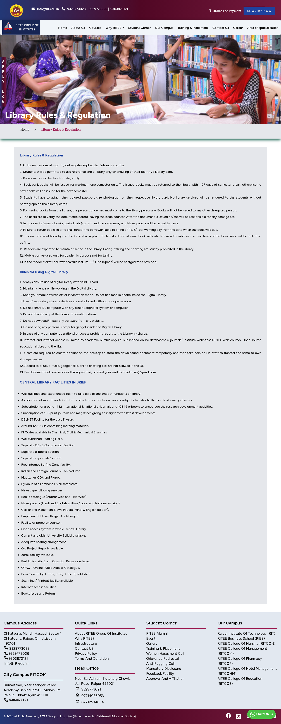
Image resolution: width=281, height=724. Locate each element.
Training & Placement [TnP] (163, 648)
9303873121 (119, 9)
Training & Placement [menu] (193, 28)
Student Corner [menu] (139, 28)
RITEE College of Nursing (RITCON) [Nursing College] (246, 643)
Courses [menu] (95, 28)
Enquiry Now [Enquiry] (259, 11)
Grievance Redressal (162, 658)
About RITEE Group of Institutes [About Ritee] (101, 633)
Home (24, 129)
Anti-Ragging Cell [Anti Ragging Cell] (160, 663)
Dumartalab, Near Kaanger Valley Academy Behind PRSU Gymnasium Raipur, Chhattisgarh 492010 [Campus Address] (32, 690)
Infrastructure (86, 643)
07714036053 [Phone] (90, 695)
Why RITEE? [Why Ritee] (84, 638)
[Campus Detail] (33, 700)
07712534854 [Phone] (90, 702)
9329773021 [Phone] (88, 689)
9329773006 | (99, 9)
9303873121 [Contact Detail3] (16, 658)
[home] (16, 10)
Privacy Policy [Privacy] (86, 653)
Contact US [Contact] (84, 648)
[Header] (21, 27)
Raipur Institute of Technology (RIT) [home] (246, 633)
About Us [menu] (78, 28)
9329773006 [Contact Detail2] (16, 653)
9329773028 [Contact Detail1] (17, 648)
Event (151, 638)
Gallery (151, 643)
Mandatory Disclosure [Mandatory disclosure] (163, 668)
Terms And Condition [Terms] (92, 658)
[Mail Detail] (33, 664)
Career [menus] (238, 28)
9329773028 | (77, 9)
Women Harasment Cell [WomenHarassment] (165, 653)
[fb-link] (228, 716)
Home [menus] (62, 28)
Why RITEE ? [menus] (114, 28)
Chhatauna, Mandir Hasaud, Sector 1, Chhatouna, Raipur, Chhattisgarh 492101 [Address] (33, 638)
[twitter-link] (238, 716)
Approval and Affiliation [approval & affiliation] (165, 678)
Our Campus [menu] (164, 28)
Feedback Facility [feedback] (160, 673)
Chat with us (261, 714)
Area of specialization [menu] (262, 28)
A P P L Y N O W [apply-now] (3, 82)
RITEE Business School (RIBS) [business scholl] (241, 638)
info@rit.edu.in (45, 9)
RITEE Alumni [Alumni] (157, 633)
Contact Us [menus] (220, 28)
